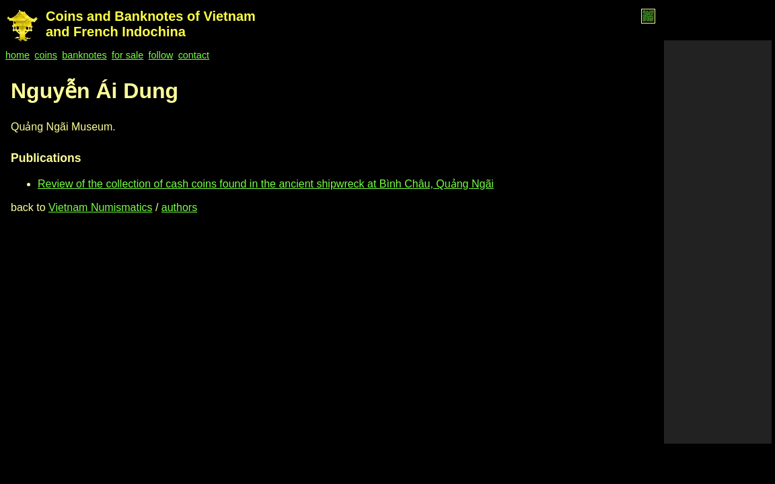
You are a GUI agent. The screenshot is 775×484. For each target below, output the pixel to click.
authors (179, 207)
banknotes (84, 55)
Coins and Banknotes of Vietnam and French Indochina (151, 24)
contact (193, 55)
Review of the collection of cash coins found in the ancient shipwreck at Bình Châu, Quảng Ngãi (266, 184)
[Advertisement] (718, 242)
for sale (127, 55)
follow (161, 55)
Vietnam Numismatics (100, 207)
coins (45, 55)
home (17, 55)
